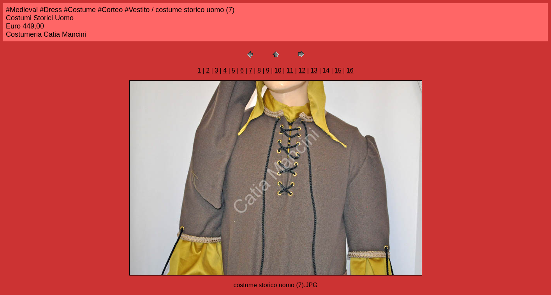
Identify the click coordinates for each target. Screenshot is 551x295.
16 (350, 70)
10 (278, 70)
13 (313, 70)
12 (302, 70)
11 (290, 70)
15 (338, 70)
